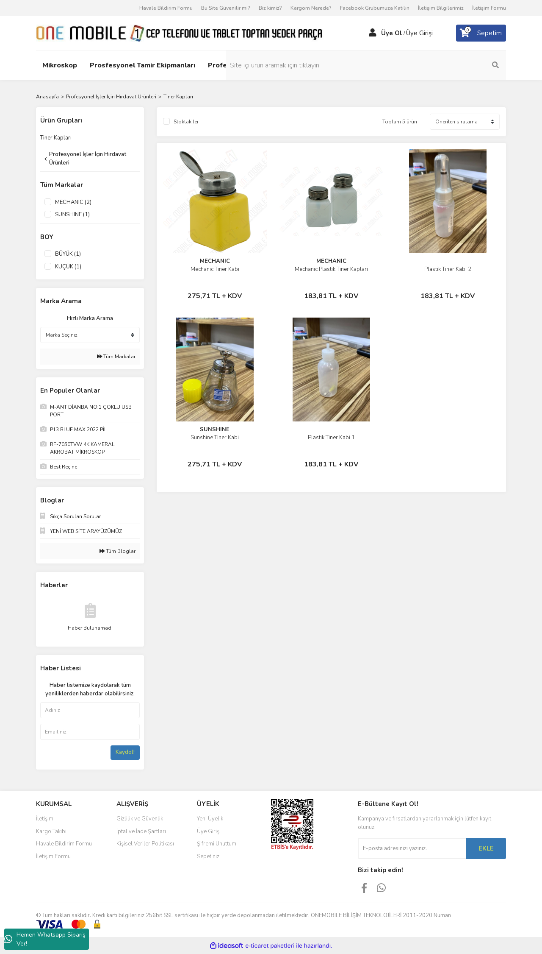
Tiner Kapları (178, 96)
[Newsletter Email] (412, 848)
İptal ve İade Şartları (141, 831)
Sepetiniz (208, 856)
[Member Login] (372, 33)
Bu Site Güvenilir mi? (225, 8)
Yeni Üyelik (210, 819)
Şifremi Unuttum (216, 844)
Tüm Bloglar (118, 551)
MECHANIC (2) (73, 202)
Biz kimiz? (270, 8)
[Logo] (180, 32)
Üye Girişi (209, 831)
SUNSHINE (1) (72, 214)
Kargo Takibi (51, 831)
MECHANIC (215, 261)
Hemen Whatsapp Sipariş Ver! (45, 939)
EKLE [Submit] (486, 848)
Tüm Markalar (116, 356)
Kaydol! (125, 752)
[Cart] (481, 33)
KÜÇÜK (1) (68, 267)
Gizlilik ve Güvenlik (139, 819)
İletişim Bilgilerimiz (441, 8)
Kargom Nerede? (311, 8)
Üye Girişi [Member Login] (419, 33)
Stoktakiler (186, 121)
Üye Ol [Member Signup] (391, 33)
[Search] (449, 65)
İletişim (44, 819)
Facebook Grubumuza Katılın (374, 8)
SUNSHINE (215, 429)
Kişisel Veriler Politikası (145, 844)
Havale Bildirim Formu (166, 8)
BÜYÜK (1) (68, 254)
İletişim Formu (489, 8)
